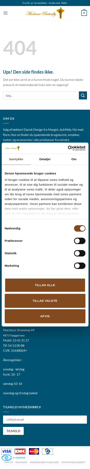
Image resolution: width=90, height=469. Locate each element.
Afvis (45, 316)
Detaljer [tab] (45, 159)
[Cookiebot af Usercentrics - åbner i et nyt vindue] (67, 148)
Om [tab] (74, 159)
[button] (5, 13)
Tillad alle (45, 285)
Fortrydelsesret (73, 462)
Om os (8, 462)
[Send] (83, 95)
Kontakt (22, 462)
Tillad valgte (45, 300)
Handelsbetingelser (44, 462)
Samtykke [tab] (16, 159)
